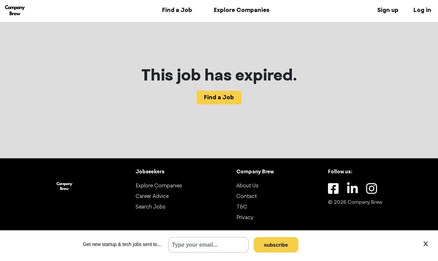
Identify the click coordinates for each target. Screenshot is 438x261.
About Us (247, 186)
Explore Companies (241, 10)
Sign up (387, 10)
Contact (246, 196)
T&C (241, 207)
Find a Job (177, 10)
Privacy (244, 217)
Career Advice (152, 196)
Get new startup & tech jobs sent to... (122, 244)
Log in (422, 10)
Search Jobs (151, 207)
